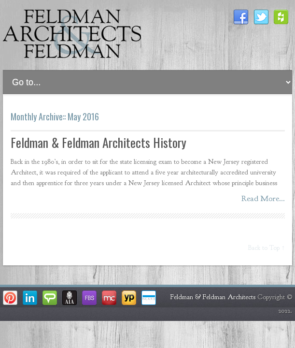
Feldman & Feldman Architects (212, 297)
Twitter (261, 17)
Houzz (281, 17)
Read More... (263, 198)
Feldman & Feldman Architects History (98, 142)
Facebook (241, 17)
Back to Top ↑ (266, 248)
